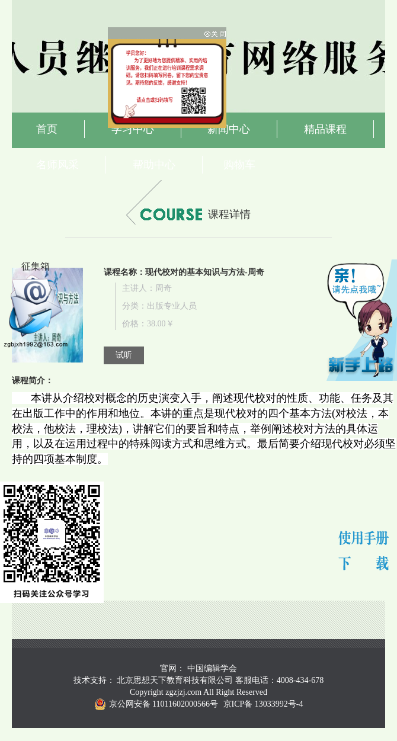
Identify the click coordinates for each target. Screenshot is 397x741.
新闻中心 (228, 129)
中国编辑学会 (212, 668)
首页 (46, 129)
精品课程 (325, 129)
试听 (124, 355)
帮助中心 (154, 165)
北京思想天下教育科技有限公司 (175, 680)
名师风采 (57, 165)
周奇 (163, 288)
